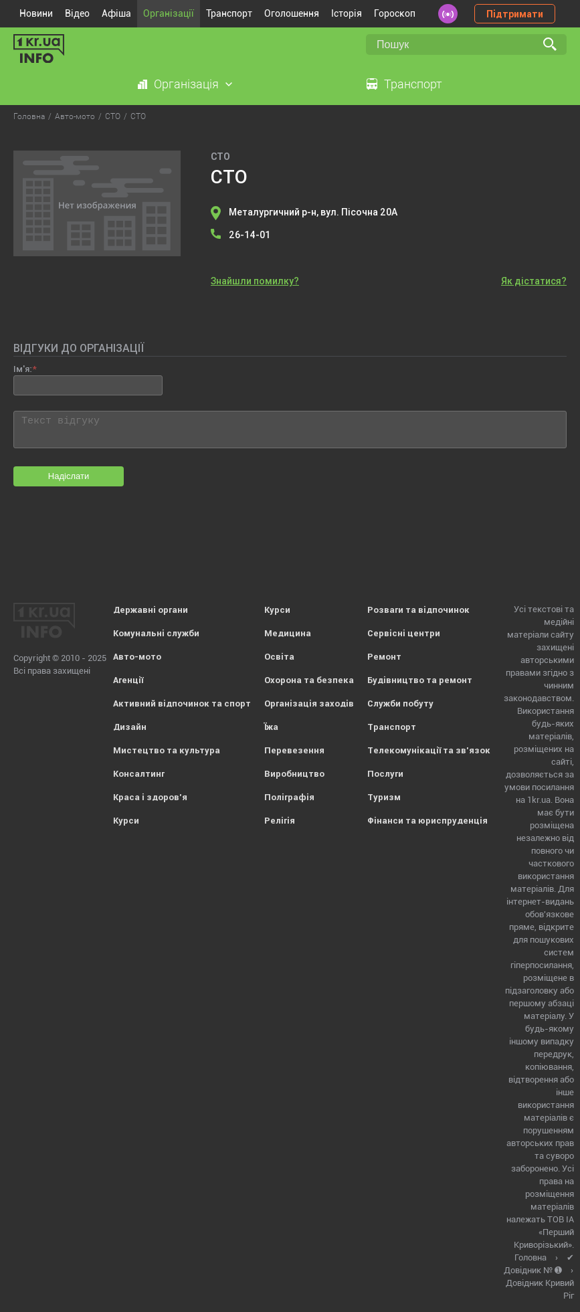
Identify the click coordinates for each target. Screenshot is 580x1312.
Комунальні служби (156, 633)
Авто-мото (137, 657)
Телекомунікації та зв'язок (428, 750)
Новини (36, 13)
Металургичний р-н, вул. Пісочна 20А (313, 212)
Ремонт (384, 657)
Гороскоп (394, 13)
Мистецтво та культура (166, 750)
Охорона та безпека (309, 680)
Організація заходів (309, 703)
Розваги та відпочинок (418, 610)
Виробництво (294, 774)
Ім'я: (22, 369)
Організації (168, 13)
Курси (126, 821)
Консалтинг (139, 774)
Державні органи (150, 610)
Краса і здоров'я (150, 797)
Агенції (128, 680)
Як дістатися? (534, 281)
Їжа (271, 727)
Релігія (279, 821)
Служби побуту (400, 703)
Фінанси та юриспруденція (427, 821)
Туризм (384, 797)
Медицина (287, 633)
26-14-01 (249, 234)
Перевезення (294, 750)
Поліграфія (289, 797)
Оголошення (291, 13)
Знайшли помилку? (255, 281)
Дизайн (130, 727)
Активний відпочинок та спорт (182, 703)
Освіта (279, 657)
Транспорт (229, 13)
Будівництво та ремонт (419, 680)
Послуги (385, 774)
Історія (346, 13)
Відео (77, 13)
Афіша (116, 13)
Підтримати (514, 14)
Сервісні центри (403, 633)
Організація (186, 84)
